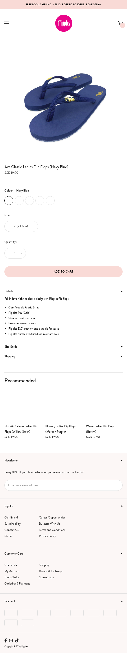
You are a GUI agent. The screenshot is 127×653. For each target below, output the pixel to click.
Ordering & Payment (17, 583)
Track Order (11, 577)
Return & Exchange (50, 571)
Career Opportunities (52, 517)
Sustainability (12, 523)
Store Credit (46, 577)
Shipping (44, 565)
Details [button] (63, 291)
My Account (12, 571)
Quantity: (10, 242)
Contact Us (11, 530)
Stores (8, 536)
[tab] (63, 291)
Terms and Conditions (52, 530)
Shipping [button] (63, 356)
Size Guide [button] (63, 346)
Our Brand (11, 517)
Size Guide (10, 565)
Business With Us (49, 523)
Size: (7, 215)
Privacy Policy (47, 536)
